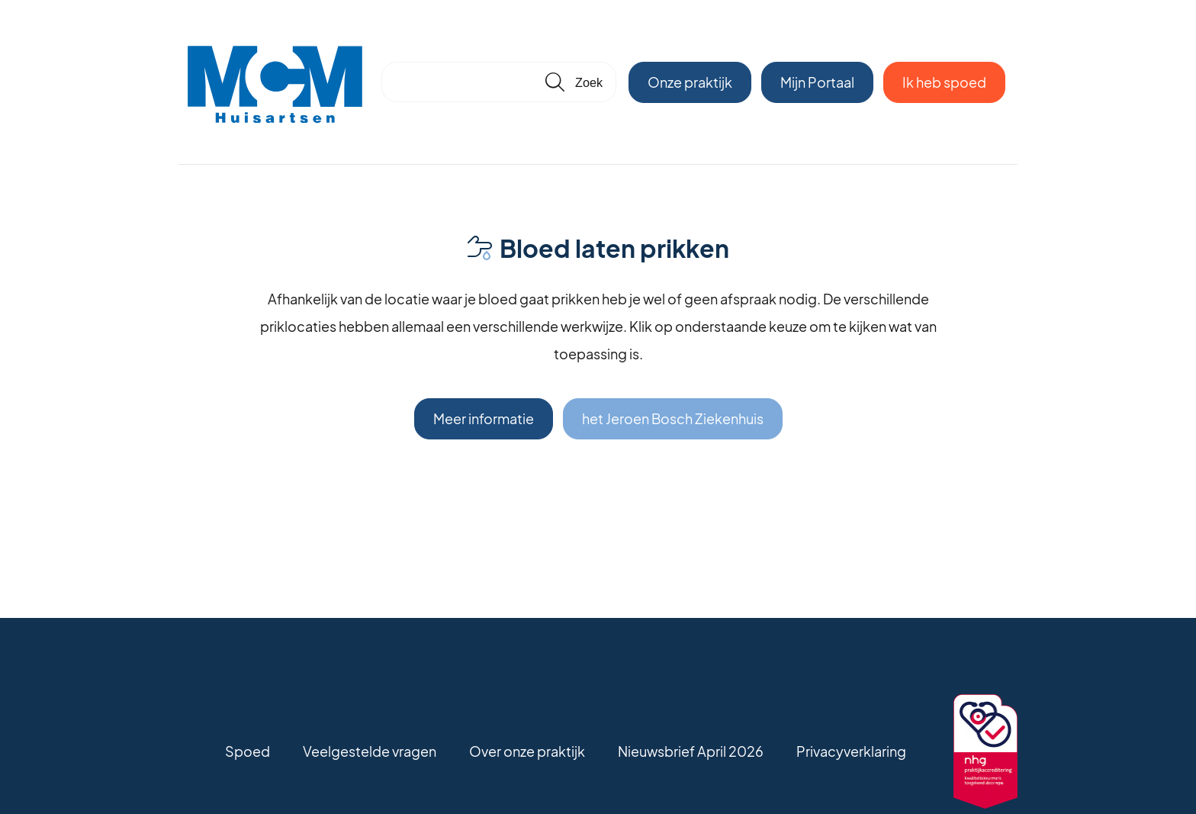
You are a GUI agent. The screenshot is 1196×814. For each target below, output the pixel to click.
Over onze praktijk (527, 751)
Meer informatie (483, 418)
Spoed (247, 751)
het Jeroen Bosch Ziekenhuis (673, 418)
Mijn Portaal (817, 82)
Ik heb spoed (944, 82)
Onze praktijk (690, 82)
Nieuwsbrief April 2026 (691, 751)
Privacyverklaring (851, 751)
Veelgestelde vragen (369, 751)
